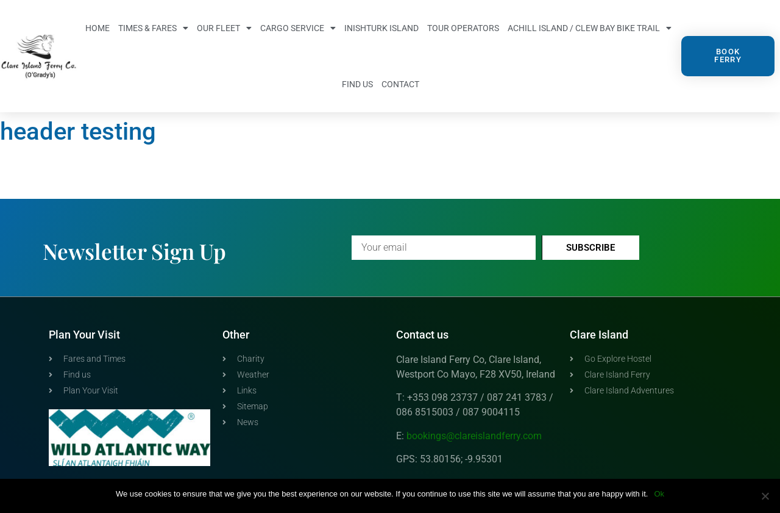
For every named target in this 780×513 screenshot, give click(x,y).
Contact (400, 84)
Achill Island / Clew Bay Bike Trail (590, 28)
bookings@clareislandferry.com (474, 436)
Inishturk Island (381, 28)
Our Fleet (224, 28)
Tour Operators (463, 28)
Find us (357, 84)
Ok (659, 493)
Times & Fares (153, 28)
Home (97, 28)
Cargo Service (298, 28)
